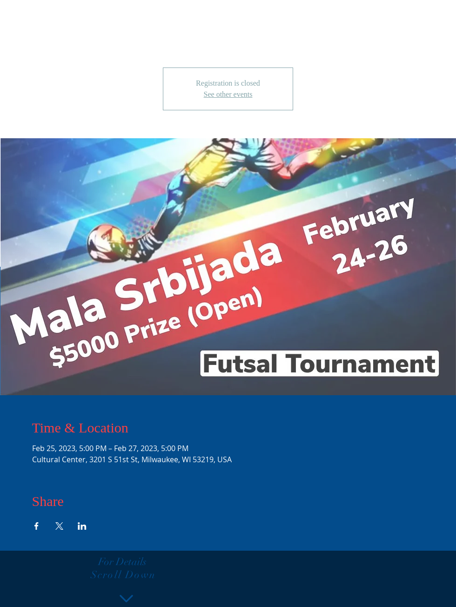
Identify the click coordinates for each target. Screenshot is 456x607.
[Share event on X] (59, 526)
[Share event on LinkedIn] (82, 526)
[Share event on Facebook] (36, 526)
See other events (228, 94)
